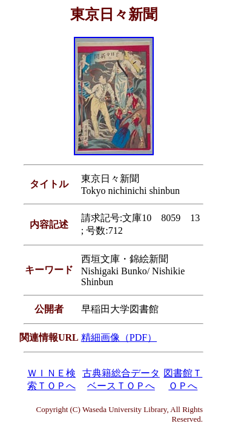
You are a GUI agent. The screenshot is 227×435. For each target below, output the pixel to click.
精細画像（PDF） (119, 337)
